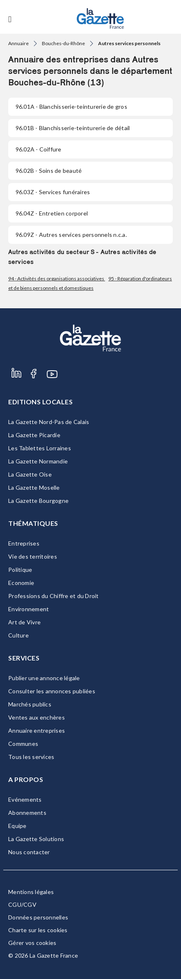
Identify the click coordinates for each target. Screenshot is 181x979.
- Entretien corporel (52, 213)
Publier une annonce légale (44, 677)
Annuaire (18, 43)
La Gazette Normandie (38, 461)
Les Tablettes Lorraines (39, 448)
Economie (21, 582)
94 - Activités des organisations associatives (56, 278)
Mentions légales (31, 891)
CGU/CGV (22, 904)
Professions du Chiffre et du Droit (53, 595)
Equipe (17, 825)
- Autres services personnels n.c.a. (71, 234)
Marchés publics (29, 704)
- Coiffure (39, 149)
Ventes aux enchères (36, 717)
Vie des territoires (32, 556)
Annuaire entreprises (36, 730)
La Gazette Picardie (34, 434)
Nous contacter (29, 851)
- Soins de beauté (49, 170)
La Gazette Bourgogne (38, 500)
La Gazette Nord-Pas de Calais (48, 421)
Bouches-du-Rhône (63, 43)
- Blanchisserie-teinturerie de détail (73, 127)
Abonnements (27, 812)
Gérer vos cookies (32, 942)
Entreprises (23, 543)
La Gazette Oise (30, 474)
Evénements (25, 799)
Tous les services (31, 756)
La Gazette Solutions (36, 838)
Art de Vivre (24, 622)
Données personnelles (38, 917)
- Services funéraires (53, 191)
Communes (23, 743)
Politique (20, 569)
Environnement (28, 608)
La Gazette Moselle (34, 487)
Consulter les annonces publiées (51, 691)
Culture (18, 635)
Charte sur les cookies (38, 929)
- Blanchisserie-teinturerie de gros (71, 106)
